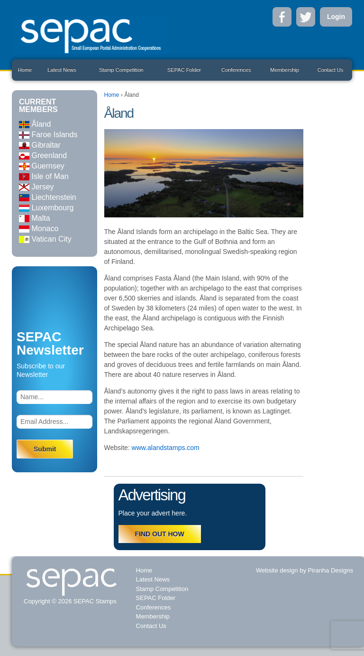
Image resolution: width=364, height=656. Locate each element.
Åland (35, 124)
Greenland (43, 155)
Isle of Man (44, 176)
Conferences (236, 70)
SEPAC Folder (184, 70)
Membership (284, 70)
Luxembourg (46, 208)
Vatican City (45, 239)
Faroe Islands (48, 135)
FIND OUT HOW (159, 534)
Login (336, 16)
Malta (34, 218)
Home (25, 70)
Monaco (38, 229)
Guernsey (41, 166)
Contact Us (330, 70)
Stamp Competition (121, 70)
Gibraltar (40, 145)
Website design (277, 570)
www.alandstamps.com (166, 447)
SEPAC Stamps (94, 601)
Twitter (305, 17)
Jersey (36, 187)
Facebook (282, 17)
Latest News (61, 70)
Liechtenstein (47, 197)
